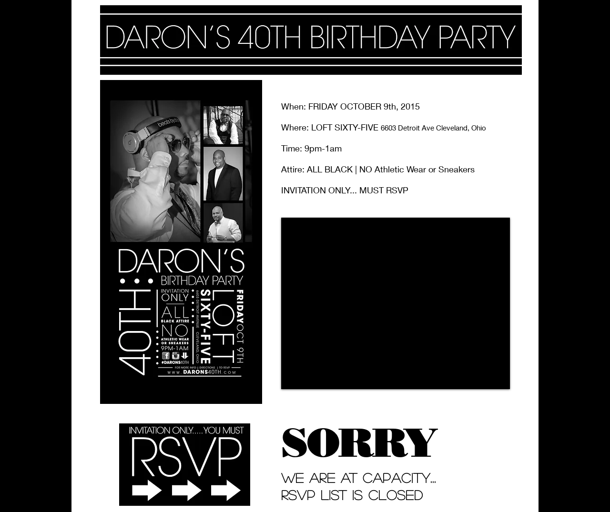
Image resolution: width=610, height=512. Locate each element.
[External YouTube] (395, 303)
